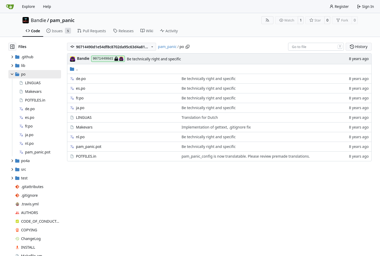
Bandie (38, 20)
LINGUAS (84, 117)
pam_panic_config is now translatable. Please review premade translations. (245, 156)
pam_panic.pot (88, 146)
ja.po (80, 107)
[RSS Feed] (267, 20)
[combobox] (316, 47)
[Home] (10, 6)
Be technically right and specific (154, 58)
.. (74, 68)
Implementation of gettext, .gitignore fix (216, 127)
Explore (28, 6)
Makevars (84, 127)
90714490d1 (108, 59)
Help (47, 6)
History (358, 46)
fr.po (80, 97)
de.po (81, 78)
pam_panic (62, 20)
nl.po (80, 136)
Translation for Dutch (199, 117)
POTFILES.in (86, 156)
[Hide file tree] (12, 47)
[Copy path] (187, 47)
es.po (80, 88)
